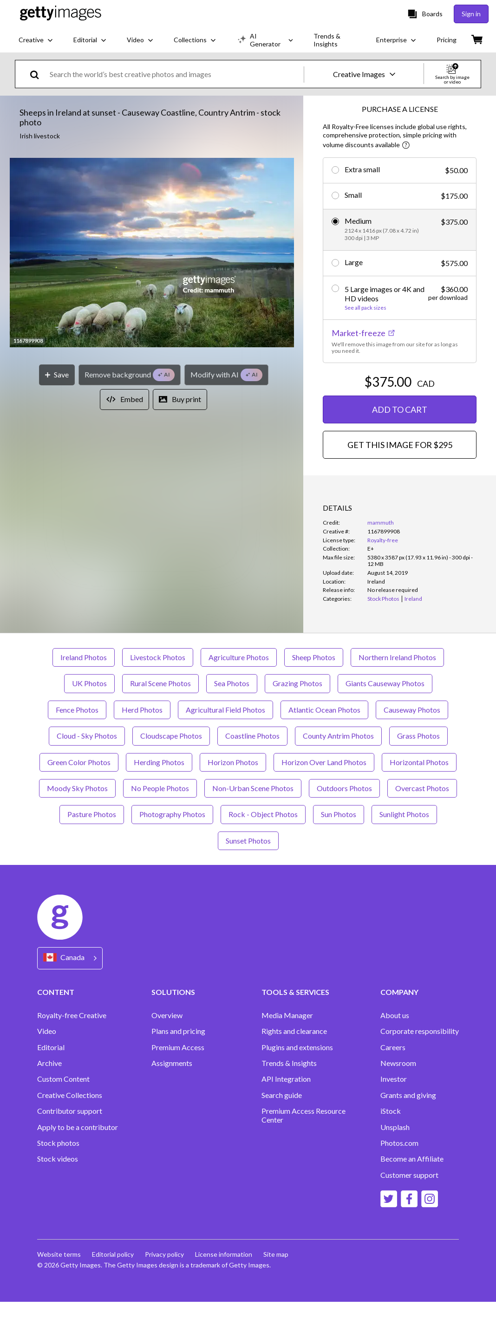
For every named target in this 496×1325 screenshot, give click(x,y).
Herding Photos (159, 785)
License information (223, 1277)
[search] (38, 74)
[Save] (57, 374)
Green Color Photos (79, 785)
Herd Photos (142, 732)
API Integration (286, 1102)
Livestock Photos (157, 680)
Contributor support (69, 1134)
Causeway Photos (412, 732)
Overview (167, 1038)
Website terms (59, 1277)
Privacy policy (164, 1277)
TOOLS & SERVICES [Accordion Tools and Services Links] (295, 1015)
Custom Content (63, 1102)
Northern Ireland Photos (397, 680)
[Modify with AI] (226, 374)
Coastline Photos (252, 758)
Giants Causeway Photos (385, 706)
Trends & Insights (289, 1086)
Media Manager (287, 1038)
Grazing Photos (297, 706)
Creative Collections (69, 1118)
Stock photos (58, 1166)
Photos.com (399, 1166)
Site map (275, 1277)
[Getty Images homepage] (60, 13)
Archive (49, 1086)
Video (46, 1054)
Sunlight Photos (404, 837)
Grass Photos (418, 758)
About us (394, 1038)
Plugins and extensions (297, 1070)
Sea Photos (231, 706)
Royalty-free (382, 540)
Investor (393, 1102)
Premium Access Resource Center (303, 1138)
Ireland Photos (83, 680)
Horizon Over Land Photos (323, 785)
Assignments (171, 1086)
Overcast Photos (422, 811)
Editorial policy (113, 1277)
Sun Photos (338, 837)
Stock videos (57, 1182)
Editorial (51, 1070)
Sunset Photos (248, 863)
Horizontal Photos (419, 785)
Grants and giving (408, 1118)
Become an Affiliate (412, 1182)
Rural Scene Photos (160, 706)
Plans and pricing (178, 1054)
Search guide (281, 1118)
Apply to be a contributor (77, 1150)
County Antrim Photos (338, 758)
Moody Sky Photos (77, 811)
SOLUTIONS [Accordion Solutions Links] (173, 1015)
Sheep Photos (313, 680)
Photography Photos (172, 837)
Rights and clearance (294, 1054)
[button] (152, 253)
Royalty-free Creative (71, 1038)
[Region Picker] (70, 981)
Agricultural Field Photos (225, 732)
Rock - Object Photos (263, 837)
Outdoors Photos (344, 811)
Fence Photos (77, 732)
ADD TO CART (399, 409)
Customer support (409, 1198)
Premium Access (177, 1070)
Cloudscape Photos (171, 758)
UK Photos (89, 706)
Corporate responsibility (419, 1054)
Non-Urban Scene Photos (253, 811)
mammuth (380, 522)
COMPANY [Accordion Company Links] (399, 1015)
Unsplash (395, 1150)
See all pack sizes (365, 308)
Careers (392, 1070)
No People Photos (160, 811)
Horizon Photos (233, 785)
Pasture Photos (91, 837)
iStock (390, 1134)
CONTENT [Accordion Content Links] (55, 1015)
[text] (175, 74)
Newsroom (398, 1086)
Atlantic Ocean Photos (324, 732)
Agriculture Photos (239, 680)
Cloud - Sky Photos (87, 758)
